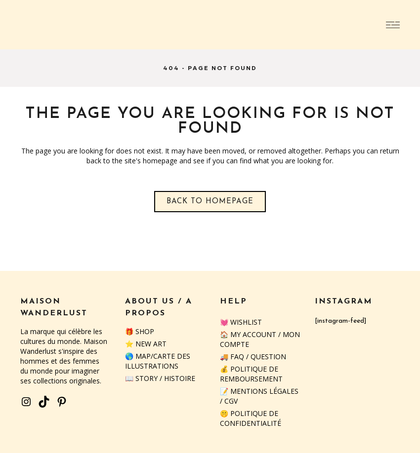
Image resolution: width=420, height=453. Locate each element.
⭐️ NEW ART (146, 343)
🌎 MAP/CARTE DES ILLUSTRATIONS (157, 361)
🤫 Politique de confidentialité (250, 418)
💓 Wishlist (241, 322)
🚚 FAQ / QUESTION (253, 356)
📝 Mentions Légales (259, 391)
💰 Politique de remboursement (251, 373)
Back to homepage (210, 201)
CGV (231, 401)
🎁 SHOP (139, 331)
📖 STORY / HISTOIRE (160, 378)
